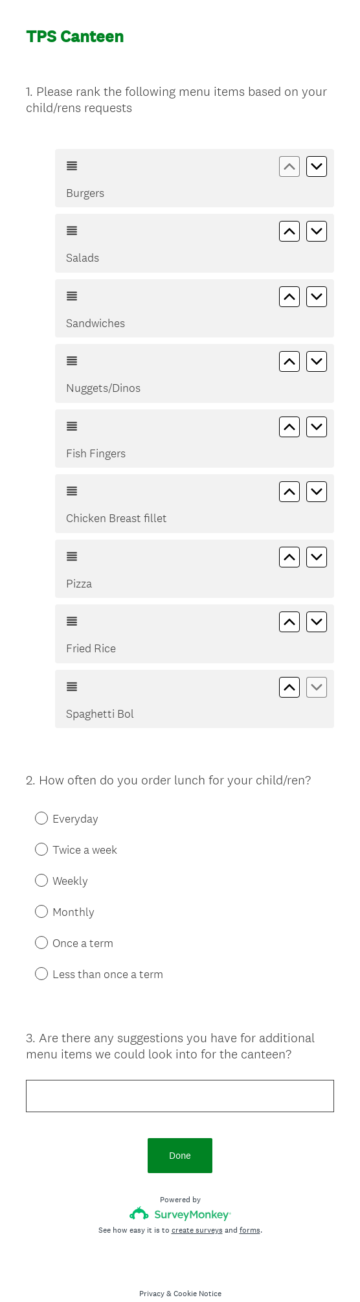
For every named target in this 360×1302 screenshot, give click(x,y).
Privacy (151, 1270)
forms (250, 1207)
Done (180, 1132)
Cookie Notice (197, 1270)
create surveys (197, 1207)
